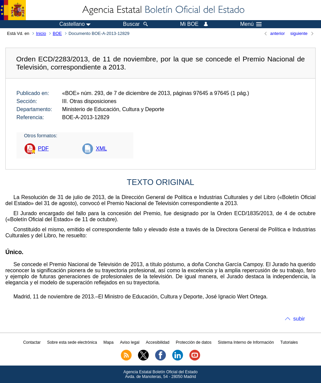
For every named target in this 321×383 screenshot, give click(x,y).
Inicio (41, 33)
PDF (43, 148)
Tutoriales (289, 342)
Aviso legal (129, 342)
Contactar (32, 342)
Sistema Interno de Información (246, 342)
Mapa (108, 342)
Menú (251, 24)
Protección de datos (194, 342)
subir (299, 319)
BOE (57, 33)
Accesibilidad (157, 342)
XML (101, 148)
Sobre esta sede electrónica (72, 342)
